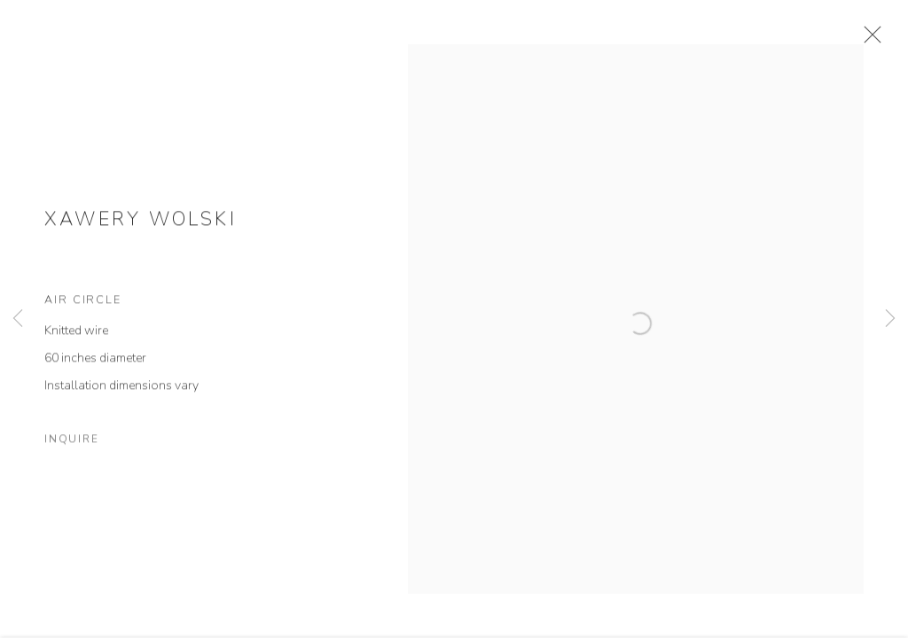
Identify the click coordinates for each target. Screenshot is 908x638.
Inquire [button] (71, 452)
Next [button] (890, 319)
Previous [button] (17, 319)
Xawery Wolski (140, 231)
